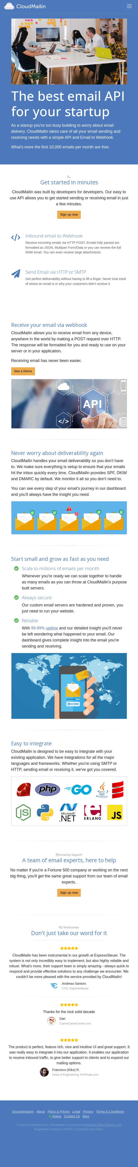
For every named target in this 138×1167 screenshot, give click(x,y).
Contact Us (72, 1116)
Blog (86, 1116)
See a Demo (23, 371)
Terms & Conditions (110, 1111)
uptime (52, 628)
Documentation (23, 1111)
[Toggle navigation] (129, 6)
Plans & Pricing (59, 1111)
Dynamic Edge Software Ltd (103, 1125)
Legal (76, 1111)
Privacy (88, 1111)
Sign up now (69, 214)
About (41, 1111)
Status (56, 1116)
